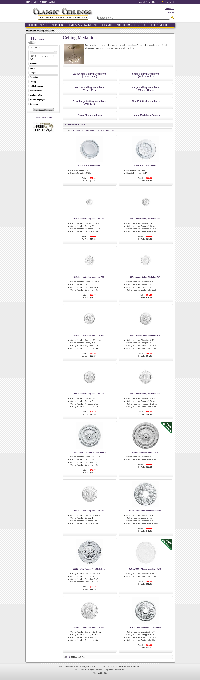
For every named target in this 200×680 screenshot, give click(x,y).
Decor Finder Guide (43, 118)
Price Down (109, 130)
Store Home (31, 31)
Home (29, 2)
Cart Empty (168, 2)
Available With (36, 95)
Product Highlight (37, 100)
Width (32, 68)
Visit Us (171, 12)
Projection (34, 77)
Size (72, 130)
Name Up (79, 130)
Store (36, 2)
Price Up (100, 130)
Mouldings (58, 25)
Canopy (33, 82)
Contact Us (169, 9)
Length (33, 73)
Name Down (90, 130)
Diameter (33, 64)
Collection (34, 104)
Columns (107, 25)
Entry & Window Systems (83, 25)
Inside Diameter (36, 86)
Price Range (35, 47)
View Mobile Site (100, 673)
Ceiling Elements (37, 25)
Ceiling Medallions (46, 31)
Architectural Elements (131, 25)
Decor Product (36, 91)
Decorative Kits (159, 25)
